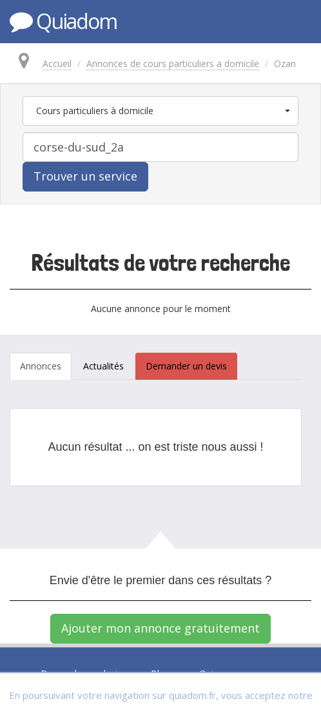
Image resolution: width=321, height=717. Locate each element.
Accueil (57, 63)
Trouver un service (85, 176)
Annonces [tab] (40, 366)
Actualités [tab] (103, 366)
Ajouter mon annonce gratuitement (160, 628)
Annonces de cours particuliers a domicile (172, 63)
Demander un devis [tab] (186, 366)
